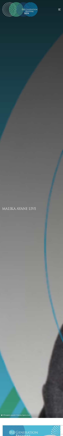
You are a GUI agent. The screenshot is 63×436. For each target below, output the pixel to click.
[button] (59, 9)
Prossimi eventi (10, 430)
